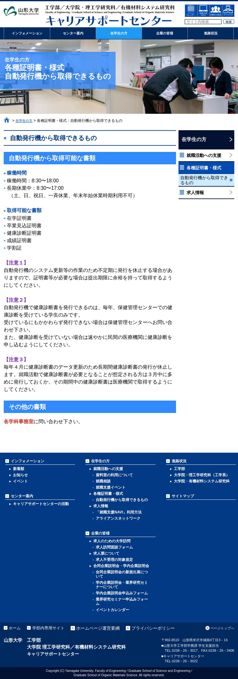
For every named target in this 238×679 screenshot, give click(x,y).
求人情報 (195, 192)
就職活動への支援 (204, 155)
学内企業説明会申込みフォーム (122, 593)
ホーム (7, 120)
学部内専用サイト (51, 628)
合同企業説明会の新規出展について (122, 574)
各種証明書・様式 (204, 167)
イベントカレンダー (112, 610)
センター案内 (22, 496)
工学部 (179, 469)
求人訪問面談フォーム (114, 547)
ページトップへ (222, 628)
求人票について (106, 553)
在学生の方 (24, 120)
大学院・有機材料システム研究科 (202, 481)
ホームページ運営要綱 (102, 628)
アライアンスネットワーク (118, 518)
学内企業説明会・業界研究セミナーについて (122, 584)
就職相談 (103, 481)
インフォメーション (27, 461)
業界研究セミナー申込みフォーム (122, 601)
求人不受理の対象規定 (114, 559)
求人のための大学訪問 (111, 541)
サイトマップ (183, 496)
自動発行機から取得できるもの (204, 180)
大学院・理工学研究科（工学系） (202, 475)
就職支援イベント (111, 487)
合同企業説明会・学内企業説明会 (121, 566)
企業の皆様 (100, 533)
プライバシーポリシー (157, 628)
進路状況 (179, 461)
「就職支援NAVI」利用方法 (119, 512)
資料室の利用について (114, 475)
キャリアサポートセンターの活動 (41, 504)
